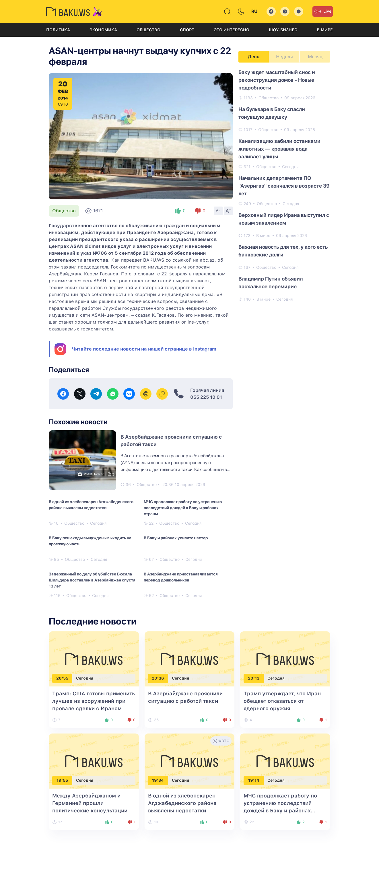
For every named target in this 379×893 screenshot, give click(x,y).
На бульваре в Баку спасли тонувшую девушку (271, 113)
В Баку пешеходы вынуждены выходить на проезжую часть (90, 541)
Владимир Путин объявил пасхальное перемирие (270, 282)
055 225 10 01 (206, 397)
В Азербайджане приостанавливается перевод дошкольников (181, 577)
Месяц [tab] (315, 56)
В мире (325, 30)
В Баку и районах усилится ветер (176, 538)
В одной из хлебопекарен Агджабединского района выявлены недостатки (91, 504)
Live (322, 11)
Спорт (187, 30)
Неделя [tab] (284, 56)
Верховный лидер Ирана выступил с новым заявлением (283, 219)
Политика (58, 30)
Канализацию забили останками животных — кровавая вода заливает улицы (279, 148)
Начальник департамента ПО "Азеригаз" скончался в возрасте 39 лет (284, 186)
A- (218, 210)
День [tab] (253, 56)
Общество (148, 30)
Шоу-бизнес (283, 30)
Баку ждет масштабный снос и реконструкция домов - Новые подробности (276, 80)
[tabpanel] (284, 185)
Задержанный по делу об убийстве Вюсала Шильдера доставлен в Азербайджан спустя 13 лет (92, 580)
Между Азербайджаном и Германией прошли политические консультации (89, 803)
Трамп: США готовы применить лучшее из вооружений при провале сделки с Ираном (93, 700)
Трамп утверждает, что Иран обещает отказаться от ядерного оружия (282, 700)
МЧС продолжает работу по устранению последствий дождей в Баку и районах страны (183, 507)
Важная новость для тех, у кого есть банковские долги (283, 251)
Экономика (103, 30)
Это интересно (231, 30)
